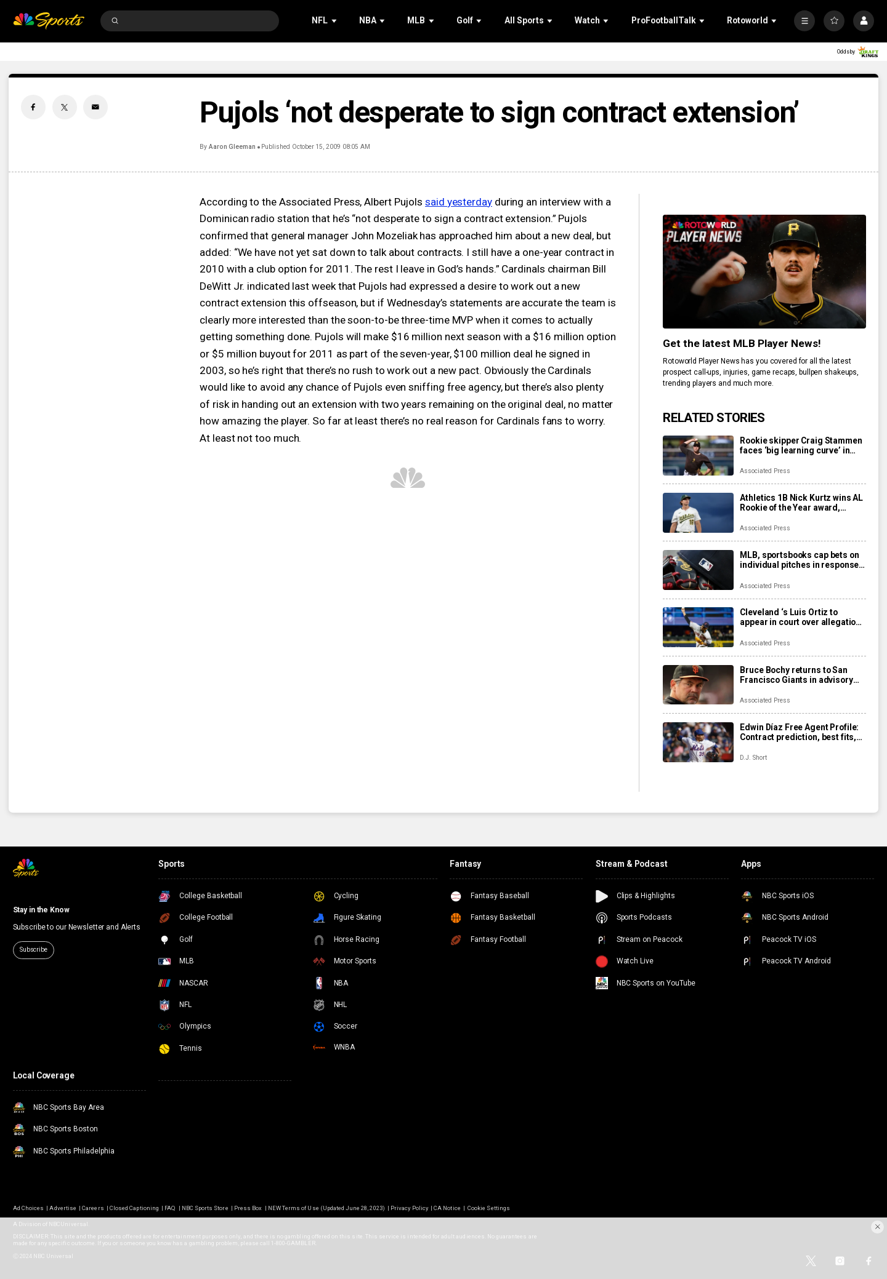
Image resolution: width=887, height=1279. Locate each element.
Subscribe (33, 950)
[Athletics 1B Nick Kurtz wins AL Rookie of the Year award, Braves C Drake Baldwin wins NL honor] (698, 513)
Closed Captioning (134, 1208)
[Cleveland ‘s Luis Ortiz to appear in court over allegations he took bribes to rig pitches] (698, 627)
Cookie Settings (489, 1208)
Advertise (62, 1208)
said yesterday (458, 202)
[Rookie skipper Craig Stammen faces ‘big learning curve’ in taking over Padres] (698, 456)
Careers (92, 1208)
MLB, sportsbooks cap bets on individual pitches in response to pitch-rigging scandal (799, 560)
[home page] (49, 21)
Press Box (248, 1208)
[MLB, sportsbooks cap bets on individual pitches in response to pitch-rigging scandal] (698, 570)
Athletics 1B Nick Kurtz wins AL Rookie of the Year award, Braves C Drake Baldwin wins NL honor (801, 502)
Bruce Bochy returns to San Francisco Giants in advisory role (796, 675)
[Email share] (95, 107)
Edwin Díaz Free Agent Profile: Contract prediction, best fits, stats (799, 732)
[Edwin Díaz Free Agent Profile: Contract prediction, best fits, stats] (698, 742)
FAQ (170, 1208)
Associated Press (765, 471)
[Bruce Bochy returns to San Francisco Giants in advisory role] (698, 685)
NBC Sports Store (205, 1208)
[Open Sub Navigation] (335, 20)
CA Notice (447, 1208)
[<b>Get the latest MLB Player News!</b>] (764, 272)
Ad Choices (28, 1208)
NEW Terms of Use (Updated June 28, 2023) (326, 1208)
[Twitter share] (64, 107)
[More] (804, 20)
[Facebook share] (33, 107)
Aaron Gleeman (232, 147)
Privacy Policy (409, 1208)
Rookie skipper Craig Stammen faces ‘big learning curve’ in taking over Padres (801, 445)
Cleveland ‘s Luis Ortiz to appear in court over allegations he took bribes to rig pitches (802, 617)
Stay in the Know (41, 910)
